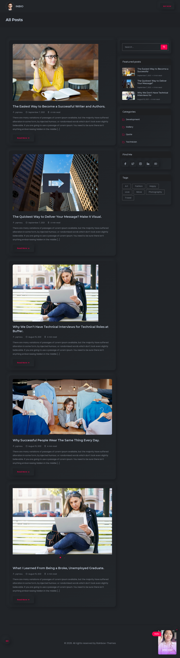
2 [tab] (64, 557)
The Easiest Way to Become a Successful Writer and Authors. (59, 106)
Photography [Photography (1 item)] (155, 192)
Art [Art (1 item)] (126, 186)
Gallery (129, 126)
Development (133, 119)
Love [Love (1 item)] (127, 192)
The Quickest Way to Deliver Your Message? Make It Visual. (57, 216)
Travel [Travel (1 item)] (128, 197)
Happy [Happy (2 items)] (152, 186)
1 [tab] (60, 557)
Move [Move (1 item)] (139, 192)
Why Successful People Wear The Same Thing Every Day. (56, 440)
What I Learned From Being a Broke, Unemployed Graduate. (59, 568)
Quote (129, 134)
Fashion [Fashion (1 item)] (139, 186)
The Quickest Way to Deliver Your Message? (152, 82)
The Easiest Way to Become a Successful (152, 70)
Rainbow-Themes (106, 643)
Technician (131, 141)
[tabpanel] (62, 521)
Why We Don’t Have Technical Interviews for (152, 94)
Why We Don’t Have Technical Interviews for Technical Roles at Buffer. (60, 329)
